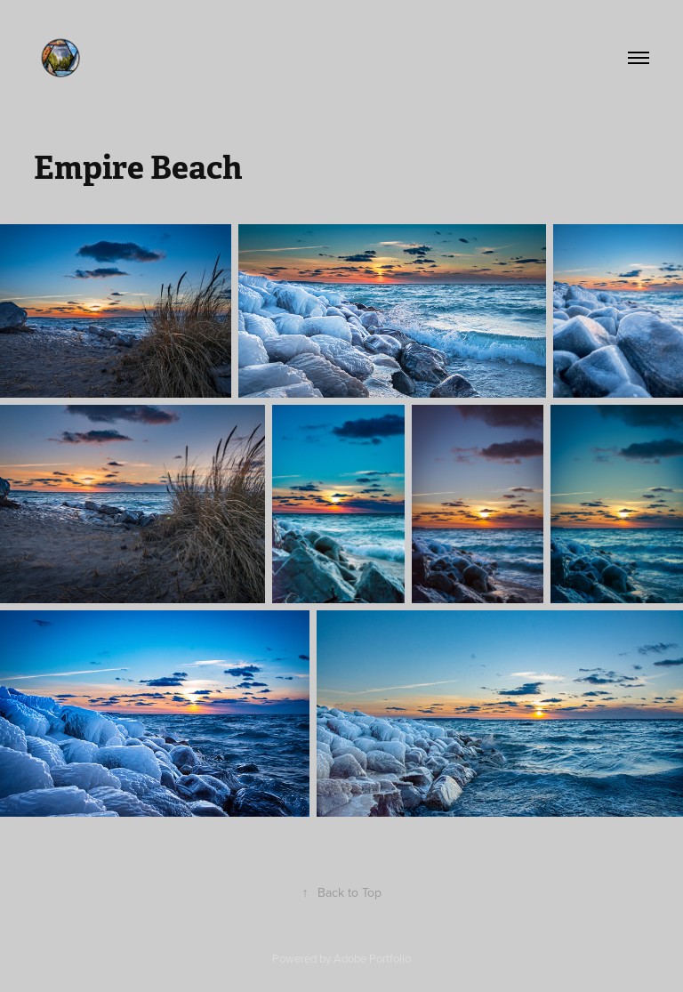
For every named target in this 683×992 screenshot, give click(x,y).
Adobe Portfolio (372, 958)
